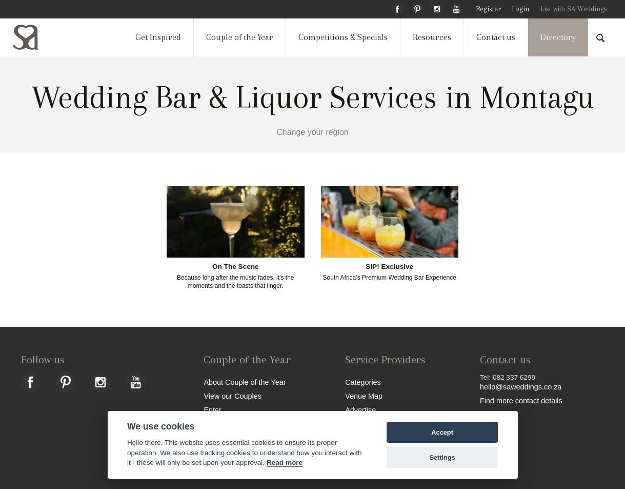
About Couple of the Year (245, 382)
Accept (442, 432)
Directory (558, 37)
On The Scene (235, 266)
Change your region (312, 132)
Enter (212, 410)
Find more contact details (521, 400)
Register (488, 9)
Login (520, 9)
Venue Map (363, 396)
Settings (442, 457)
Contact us (495, 37)
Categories (363, 382)
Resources (432, 37)
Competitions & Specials (343, 37)
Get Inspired (158, 37)
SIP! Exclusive (389, 266)
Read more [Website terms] (285, 462)
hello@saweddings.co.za (520, 386)
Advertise (360, 410)
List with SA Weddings (573, 9)
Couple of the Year (239, 37)
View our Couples (232, 396)
